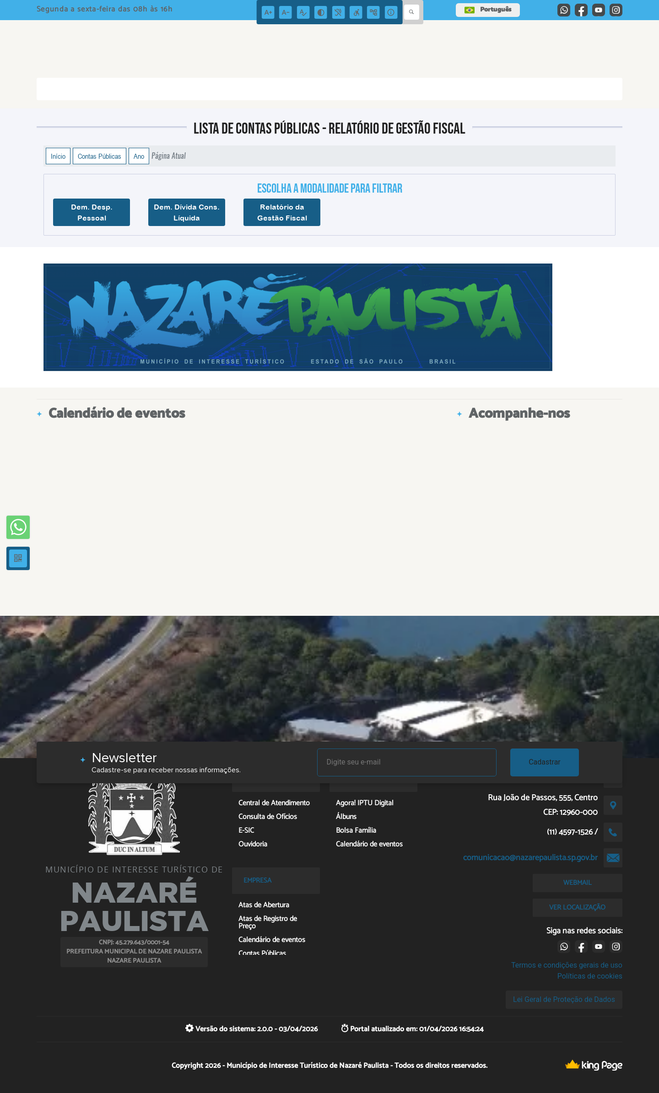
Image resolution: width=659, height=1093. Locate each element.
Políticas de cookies (589, 976)
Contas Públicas (99, 156)
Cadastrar (545, 762)
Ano (139, 156)
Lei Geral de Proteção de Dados (564, 999)
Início (58, 156)
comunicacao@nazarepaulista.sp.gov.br (530, 858)
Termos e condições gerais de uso (566, 965)
